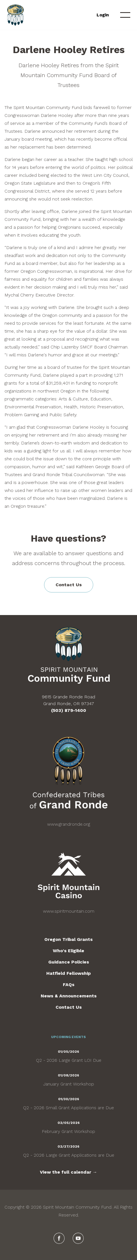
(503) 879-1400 (68, 710)
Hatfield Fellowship (68, 973)
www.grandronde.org (68, 824)
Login (103, 15)
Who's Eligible (68, 950)
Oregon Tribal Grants (68, 939)
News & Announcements (69, 996)
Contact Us (69, 584)
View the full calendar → (68, 1172)
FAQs (68, 984)
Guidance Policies (68, 962)
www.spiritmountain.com (68, 911)
